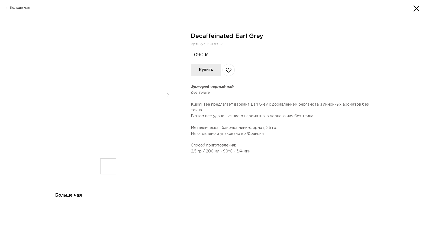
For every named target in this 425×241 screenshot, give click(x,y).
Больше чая (19, 7)
